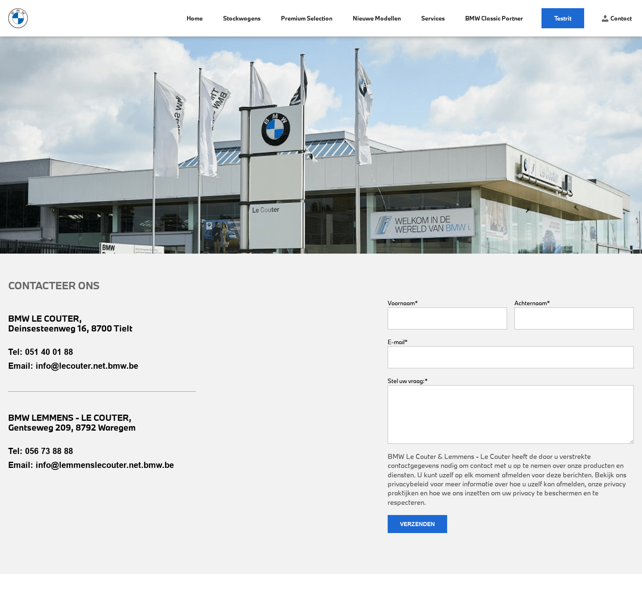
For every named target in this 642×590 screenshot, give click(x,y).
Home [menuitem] (195, 18)
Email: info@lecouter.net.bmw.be (73, 365)
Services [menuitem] (433, 18)
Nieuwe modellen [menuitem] (377, 18)
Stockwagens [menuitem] (241, 18)
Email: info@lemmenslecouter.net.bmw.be (91, 465)
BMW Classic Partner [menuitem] (494, 18)
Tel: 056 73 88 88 (40, 451)
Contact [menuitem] (617, 18)
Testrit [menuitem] (562, 18)
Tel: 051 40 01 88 (40, 351)
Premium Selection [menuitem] (306, 18)
